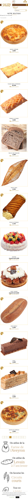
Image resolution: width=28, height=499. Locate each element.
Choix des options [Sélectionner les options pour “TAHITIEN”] (15, 259)
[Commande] (6, 18)
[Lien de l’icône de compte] (26, 2)
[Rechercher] (26, 10)
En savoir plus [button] (12, 497)
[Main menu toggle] (27, 5)
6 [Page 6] (17, 437)
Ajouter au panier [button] (15, 52)
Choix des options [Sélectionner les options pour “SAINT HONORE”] (15, 294)
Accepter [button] (17, 497)
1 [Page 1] (5, 437)
